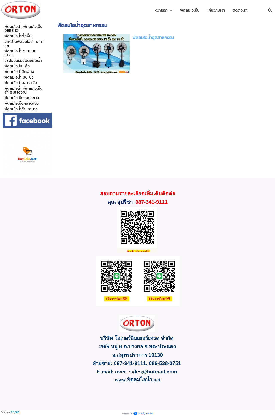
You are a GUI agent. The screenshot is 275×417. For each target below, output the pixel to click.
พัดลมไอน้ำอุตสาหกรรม (153, 37)
